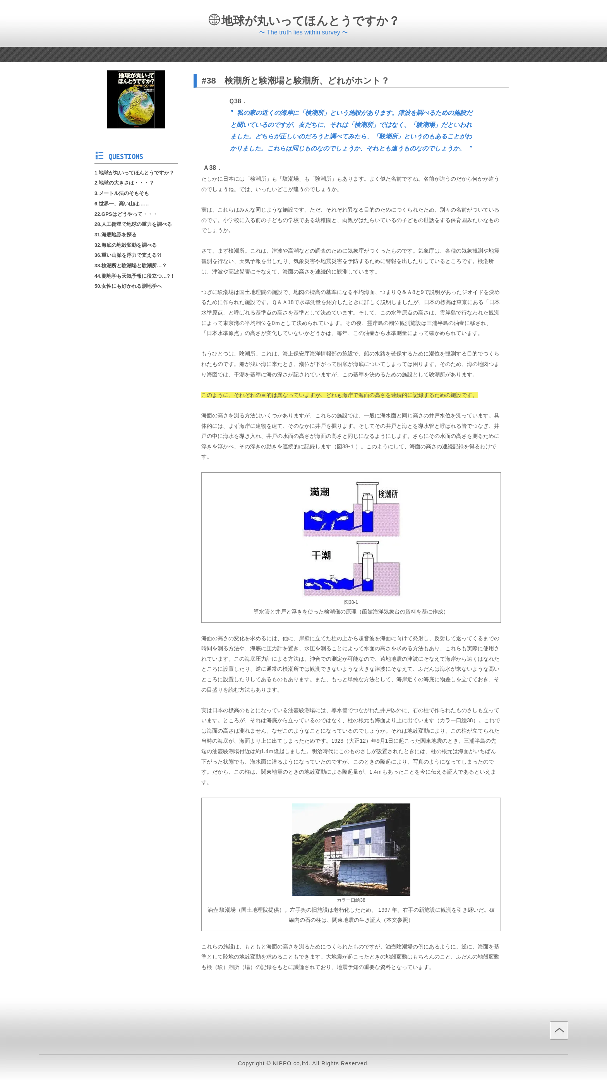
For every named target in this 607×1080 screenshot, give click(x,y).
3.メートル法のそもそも (121, 193)
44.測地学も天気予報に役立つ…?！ (134, 276)
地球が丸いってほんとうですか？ (304, 20)
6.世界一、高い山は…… (121, 204)
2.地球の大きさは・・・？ (124, 183)
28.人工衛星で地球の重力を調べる (133, 224)
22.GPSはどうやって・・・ (126, 214)
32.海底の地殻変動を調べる (125, 245)
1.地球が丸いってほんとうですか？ (134, 173)
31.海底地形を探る (115, 235)
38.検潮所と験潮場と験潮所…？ (130, 265)
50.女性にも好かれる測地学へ (128, 286)
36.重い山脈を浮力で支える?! (127, 255)
